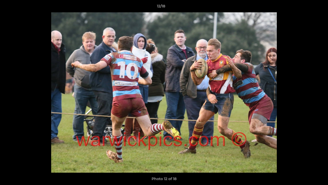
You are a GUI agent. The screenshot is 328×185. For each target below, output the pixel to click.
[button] (306, 7)
